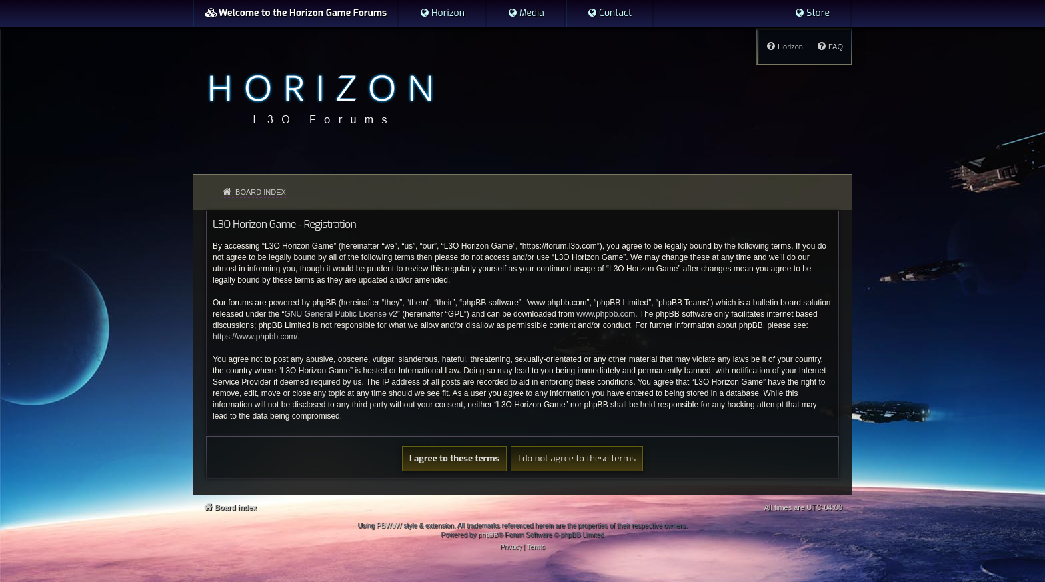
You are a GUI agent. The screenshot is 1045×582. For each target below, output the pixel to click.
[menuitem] (442, 13)
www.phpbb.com (605, 314)
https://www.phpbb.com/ (255, 336)
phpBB (488, 535)
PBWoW (389, 525)
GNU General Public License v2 (340, 314)
